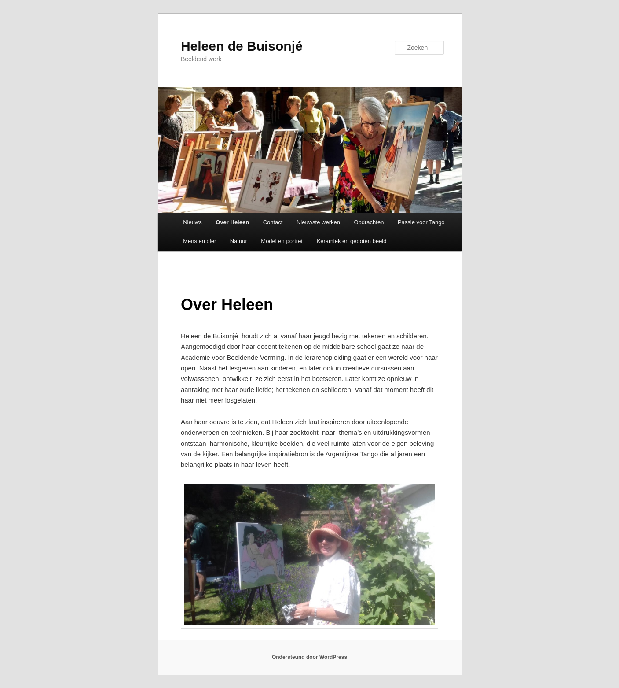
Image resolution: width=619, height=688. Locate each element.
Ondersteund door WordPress (309, 657)
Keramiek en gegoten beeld (351, 241)
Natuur (238, 241)
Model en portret (282, 241)
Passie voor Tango (421, 222)
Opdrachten (369, 222)
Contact (273, 222)
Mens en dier (199, 241)
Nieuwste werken (318, 222)
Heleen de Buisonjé (242, 46)
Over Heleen (232, 222)
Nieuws (192, 222)
